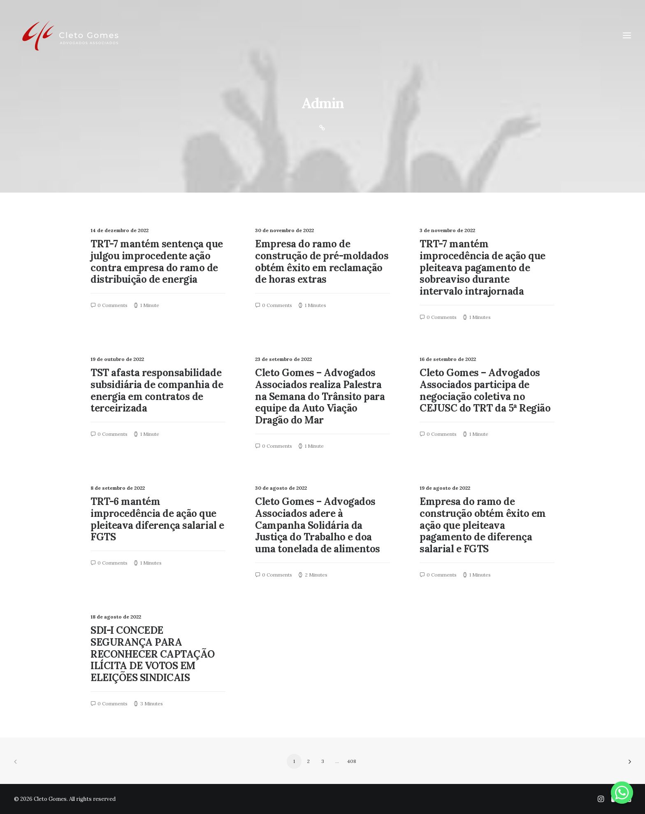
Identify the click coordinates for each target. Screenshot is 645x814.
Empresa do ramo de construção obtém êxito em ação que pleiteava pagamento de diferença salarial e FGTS (483, 525)
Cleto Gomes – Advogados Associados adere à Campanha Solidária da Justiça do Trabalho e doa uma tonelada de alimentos (317, 525)
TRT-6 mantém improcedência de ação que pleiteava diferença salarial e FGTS (157, 519)
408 (351, 761)
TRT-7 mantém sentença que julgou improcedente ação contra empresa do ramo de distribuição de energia (156, 261)
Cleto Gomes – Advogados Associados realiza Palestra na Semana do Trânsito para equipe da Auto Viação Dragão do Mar (320, 396)
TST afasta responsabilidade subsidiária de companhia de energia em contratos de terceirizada (156, 390)
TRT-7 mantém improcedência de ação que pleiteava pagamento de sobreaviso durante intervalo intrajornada (482, 267)
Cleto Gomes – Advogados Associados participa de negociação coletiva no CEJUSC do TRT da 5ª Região (485, 390)
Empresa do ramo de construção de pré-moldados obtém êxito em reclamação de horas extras (322, 261)
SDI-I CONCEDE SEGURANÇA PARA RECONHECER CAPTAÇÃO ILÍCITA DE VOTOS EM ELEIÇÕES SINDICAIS (152, 654)
